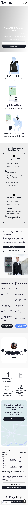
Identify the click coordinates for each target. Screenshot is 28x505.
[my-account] (23, 3)
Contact (21, 463)
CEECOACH (5, 465)
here (16, 172)
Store (3, 456)
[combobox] (6, 502)
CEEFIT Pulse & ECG (4, 462)
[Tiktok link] (20, 497)
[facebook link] (6, 497)
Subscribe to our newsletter (14, 487)
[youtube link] (13, 498)
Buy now (14, 43)
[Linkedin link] (17, 497)
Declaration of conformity (13, 467)
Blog (11, 455)
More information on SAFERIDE (20, 326)
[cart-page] (26, 3)
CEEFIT (3, 458)
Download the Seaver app (14, 501)
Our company (13, 453)
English (5, 502)
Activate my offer (14, 46)
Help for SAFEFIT (21, 460)
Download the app (14, 250)
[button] (20, 2)
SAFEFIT (4, 467)
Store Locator (21, 467)
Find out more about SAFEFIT (7, 326)
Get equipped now (14, 247)
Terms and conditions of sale (13, 461)
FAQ (20, 457)
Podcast (12, 457)
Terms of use (13, 464)
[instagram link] (10, 497)
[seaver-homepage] (6, 2)
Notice (20, 455)
